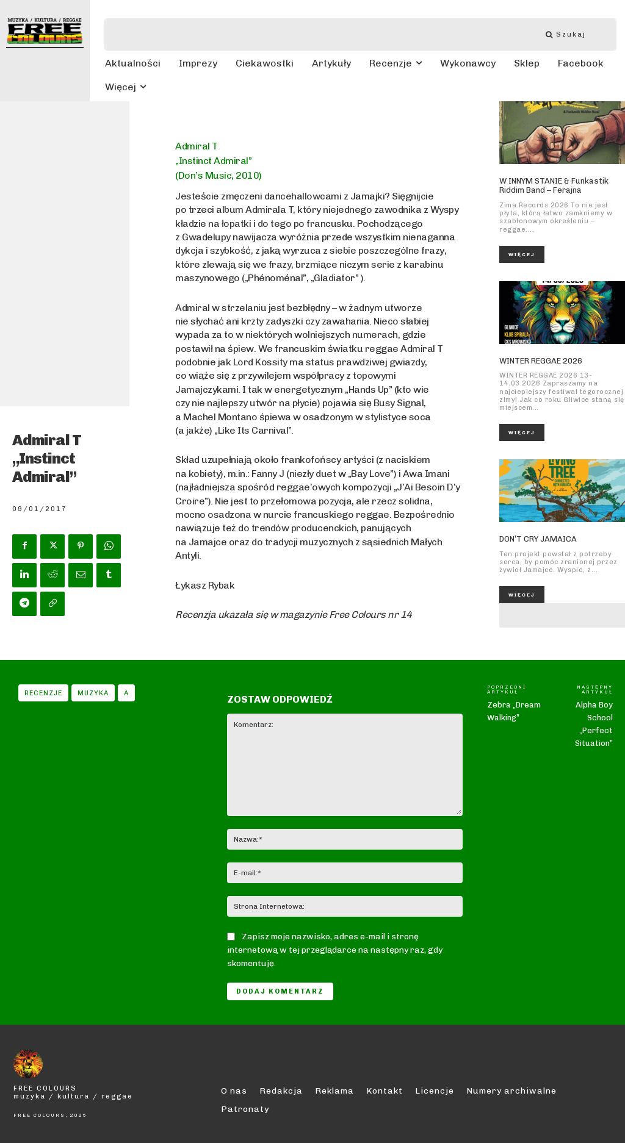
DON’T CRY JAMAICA (538, 538)
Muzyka (93, 692)
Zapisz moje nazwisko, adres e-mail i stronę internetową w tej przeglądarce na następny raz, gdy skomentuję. (335, 950)
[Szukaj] (572, 34)
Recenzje (43, 692)
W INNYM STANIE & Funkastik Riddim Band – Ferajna (554, 185)
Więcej (521, 254)
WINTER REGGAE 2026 (540, 360)
